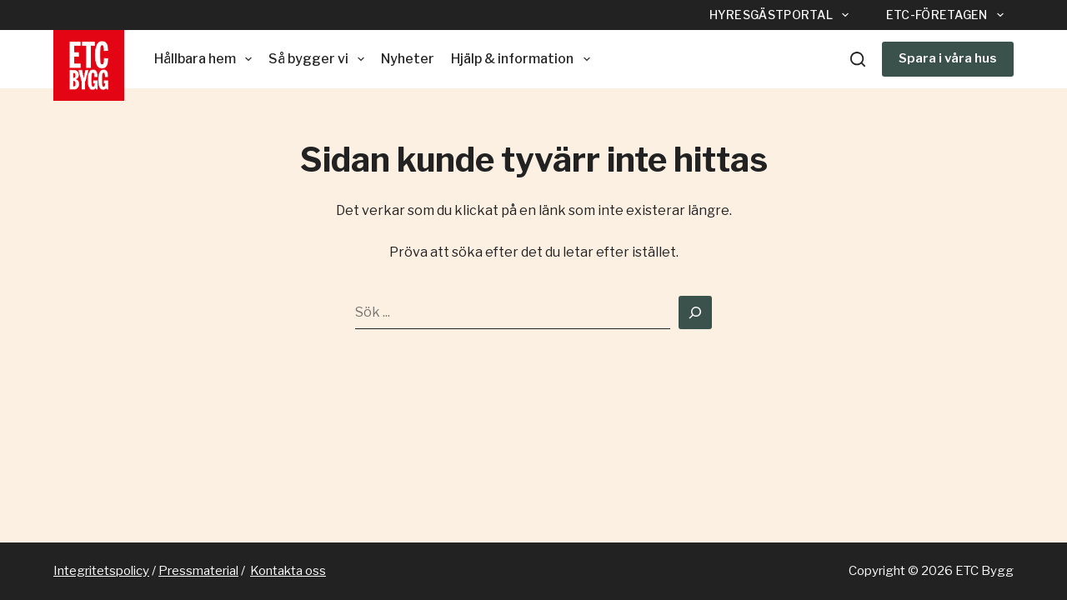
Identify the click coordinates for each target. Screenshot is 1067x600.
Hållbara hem (206, 59)
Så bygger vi (319, 59)
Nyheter (407, 59)
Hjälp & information (523, 59)
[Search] (695, 312)
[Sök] (857, 59)
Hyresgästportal (782, 15)
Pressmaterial (198, 570)
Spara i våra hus (948, 58)
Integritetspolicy (101, 570)
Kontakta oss (288, 570)
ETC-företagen (948, 15)
